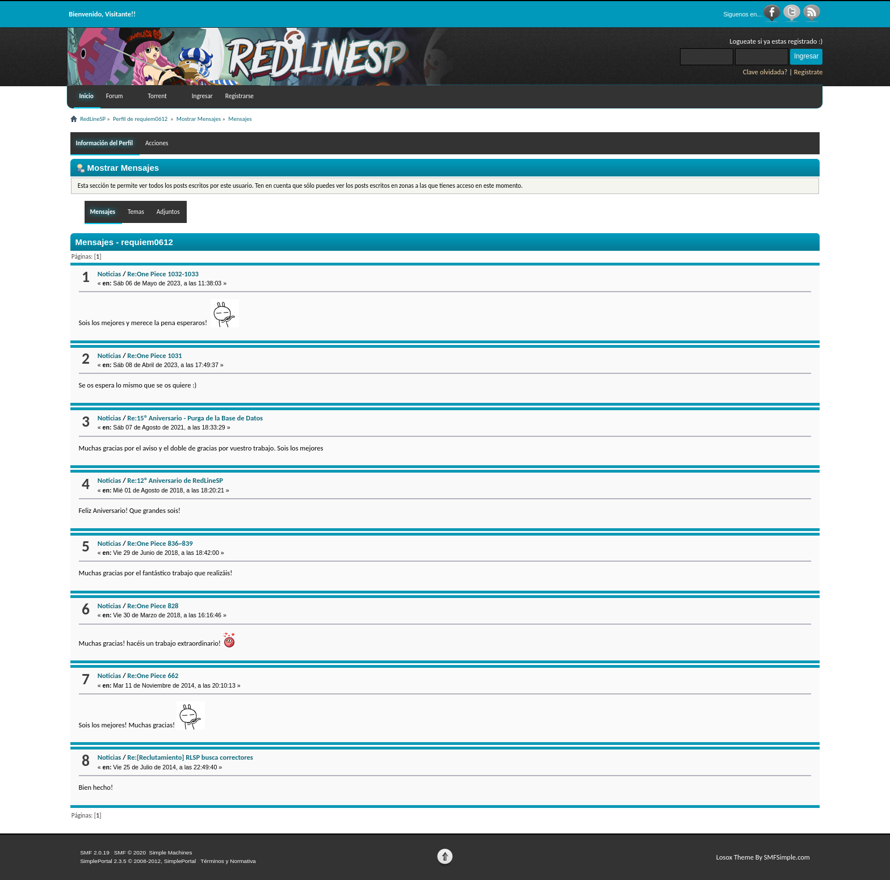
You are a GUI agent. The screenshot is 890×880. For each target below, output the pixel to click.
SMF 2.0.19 (95, 852)
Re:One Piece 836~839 (159, 543)
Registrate (808, 72)
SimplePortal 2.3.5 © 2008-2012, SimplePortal (138, 861)
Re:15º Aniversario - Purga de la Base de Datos (195, 418)
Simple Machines (170, 852)
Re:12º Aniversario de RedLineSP (175, 480)
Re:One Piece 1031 (154, 355)
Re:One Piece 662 (152, 675)
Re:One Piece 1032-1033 (162, 274)
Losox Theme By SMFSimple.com (763, 857)
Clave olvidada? (765, 72)
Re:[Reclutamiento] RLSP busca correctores (190, 757)
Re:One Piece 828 (152, 605)
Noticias (109, 274)
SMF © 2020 (130, 852)
